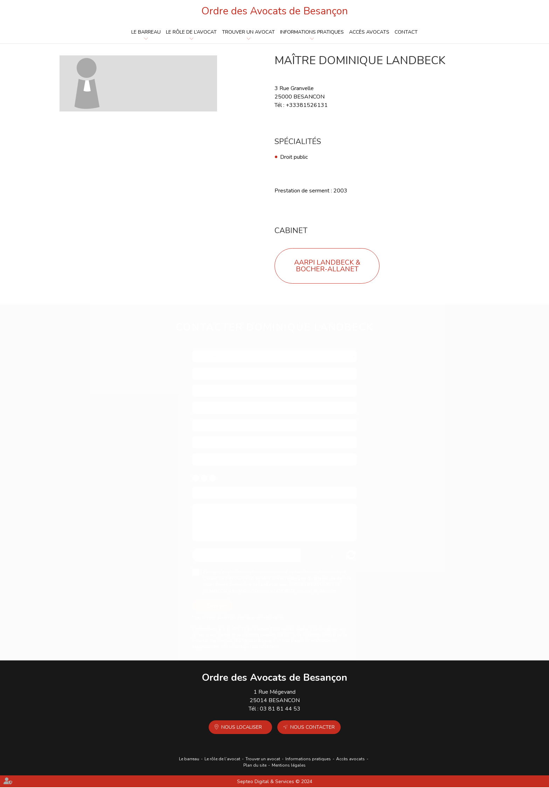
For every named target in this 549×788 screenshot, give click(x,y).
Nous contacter (312, 728)
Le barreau (146, 32)
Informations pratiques (312, 32)
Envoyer (217, 600)
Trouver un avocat (248, 32)
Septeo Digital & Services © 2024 (274, 782)
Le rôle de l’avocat (191, 32)
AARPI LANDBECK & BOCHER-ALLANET (327, 266)
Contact (406, 32)
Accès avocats (369, 32)
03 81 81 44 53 (280, 710)
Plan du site (254, 766)
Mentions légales (289, 766)
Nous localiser (241, 728)
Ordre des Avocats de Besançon (274, 11)
